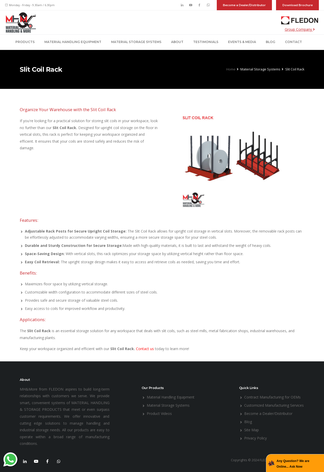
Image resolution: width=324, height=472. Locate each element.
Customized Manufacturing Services (274, 405)
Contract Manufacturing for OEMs (272, 397)
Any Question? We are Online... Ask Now (293, 463)
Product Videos (159, 413)
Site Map (251, 429)
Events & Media (242, 42)
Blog (270, 42)
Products (25, 42)
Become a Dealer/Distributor (244, 5)
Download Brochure (297, 5)
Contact (293, 42)
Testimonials (205, 42)
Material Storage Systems (136, 42)
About (177, 42)
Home (230, 69)
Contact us (145, 348)
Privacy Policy (255, 438)
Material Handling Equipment (72, 42)
